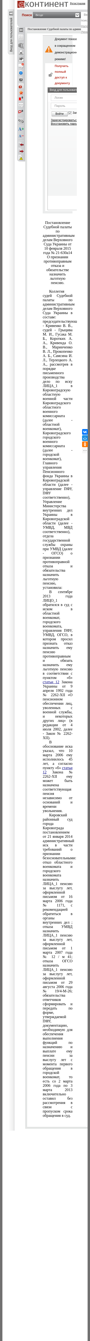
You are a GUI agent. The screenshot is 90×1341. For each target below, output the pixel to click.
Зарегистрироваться (64, 120)
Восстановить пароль (65, 123)
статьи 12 (51, 682)
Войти (59, 113)
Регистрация (77, 3)
